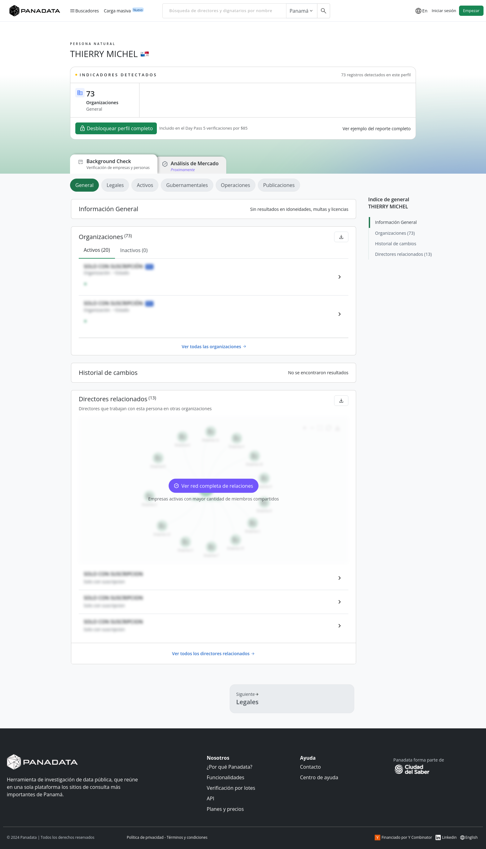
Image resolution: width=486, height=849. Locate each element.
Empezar (471, 10)
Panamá (301, 10)
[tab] (85, 185)
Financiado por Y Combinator (403, 837)
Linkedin (446, 837)
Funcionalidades (225, 777)
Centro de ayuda (319, 777)
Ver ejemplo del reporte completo (376, 128)
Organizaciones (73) (395, 233)
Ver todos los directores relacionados (213, 653)
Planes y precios (225, 809)
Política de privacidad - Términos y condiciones (167, 837)
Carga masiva (117, 10)
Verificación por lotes (231, 788)
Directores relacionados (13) (403, 254)
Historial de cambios (395, 244)
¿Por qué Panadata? (229, 766)
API (210, 798)
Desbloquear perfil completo (116, 128)
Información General (396, 222)
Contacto (310, 766)
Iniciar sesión (444, 10)
